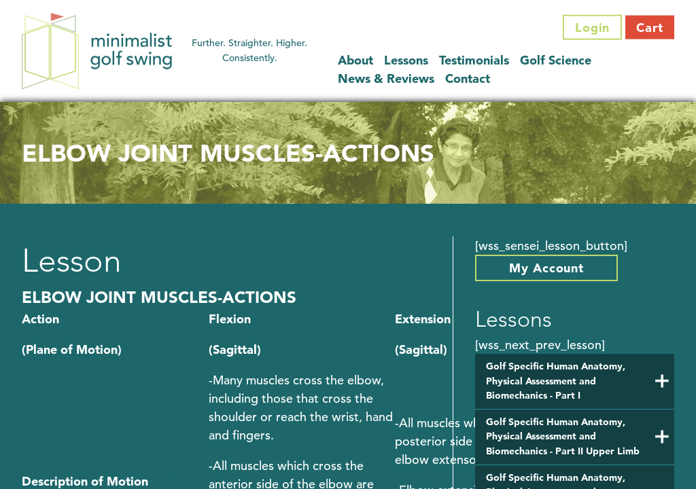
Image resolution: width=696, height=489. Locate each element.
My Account (546, 268)
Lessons (406, 59)
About (355, 59)
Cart (649, 27)
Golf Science (555, 59)
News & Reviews (386, 78)
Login (592, 27)
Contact (467, 78)
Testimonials (474, 59)
